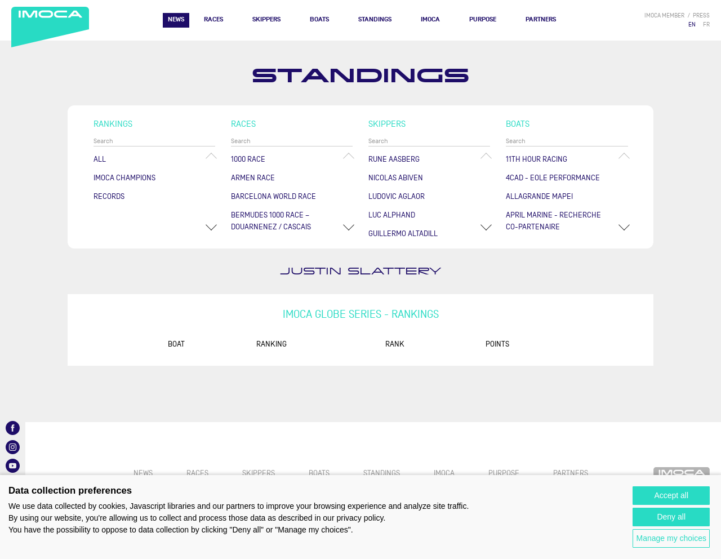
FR (706, 24)
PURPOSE (482, 19)
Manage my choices (671, 538)
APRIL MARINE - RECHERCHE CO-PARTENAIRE (553, 221)
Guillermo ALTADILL (403, 233)
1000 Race (248, 159)
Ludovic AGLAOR (396, 196)
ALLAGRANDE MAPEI (539, 196)
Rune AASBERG (394, 159)
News (176, 19)
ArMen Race (253, 178)
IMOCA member (664, 15)
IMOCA (430, 19)
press (701, 15)
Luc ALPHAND (391, 215)
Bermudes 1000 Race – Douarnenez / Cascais (271, 221)
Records (109, 196)
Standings (374, 19)
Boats (319, 19)
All (100, 159)
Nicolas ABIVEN (395, 178)
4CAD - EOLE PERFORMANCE (553, 178)
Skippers (266, 19)
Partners (541, 19)
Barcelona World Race (273, 196)
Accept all (671, 495)
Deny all (671, 516)
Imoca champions (124, 178)
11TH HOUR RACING (536, 159)
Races (213, 19)
